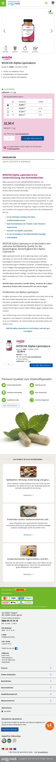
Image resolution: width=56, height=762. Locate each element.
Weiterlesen (28, 495)
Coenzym (23, 217)
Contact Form (6, 644)
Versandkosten (43, 752)
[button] (4, 31)
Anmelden (6, 711)
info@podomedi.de (8, 637)
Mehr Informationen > (10, 406)
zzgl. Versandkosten (34, 357)
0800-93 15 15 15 (10, 620)
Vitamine (22, 308)
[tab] (28, 157)
